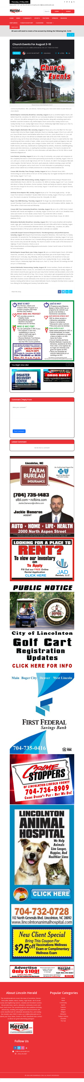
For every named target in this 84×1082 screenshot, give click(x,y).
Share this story (16, 291)
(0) (69, 53)
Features (46, 18)
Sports (37, 18)
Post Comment (19, 430)
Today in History (26, 23)
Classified (39, 23)
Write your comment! (19, 406)
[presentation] (27, 424)
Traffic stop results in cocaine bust (57, 376)
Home (12, 18)
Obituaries (13, 23)
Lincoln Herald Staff (31, 53)
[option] (26, 378)
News (18, 18)
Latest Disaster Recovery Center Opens (23, 384)
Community (27, 18)
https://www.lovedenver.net (55, 167)
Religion (64, 18)
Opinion (55, 18)
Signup (68, 11)
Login (57, 11)
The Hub (49, 23)
